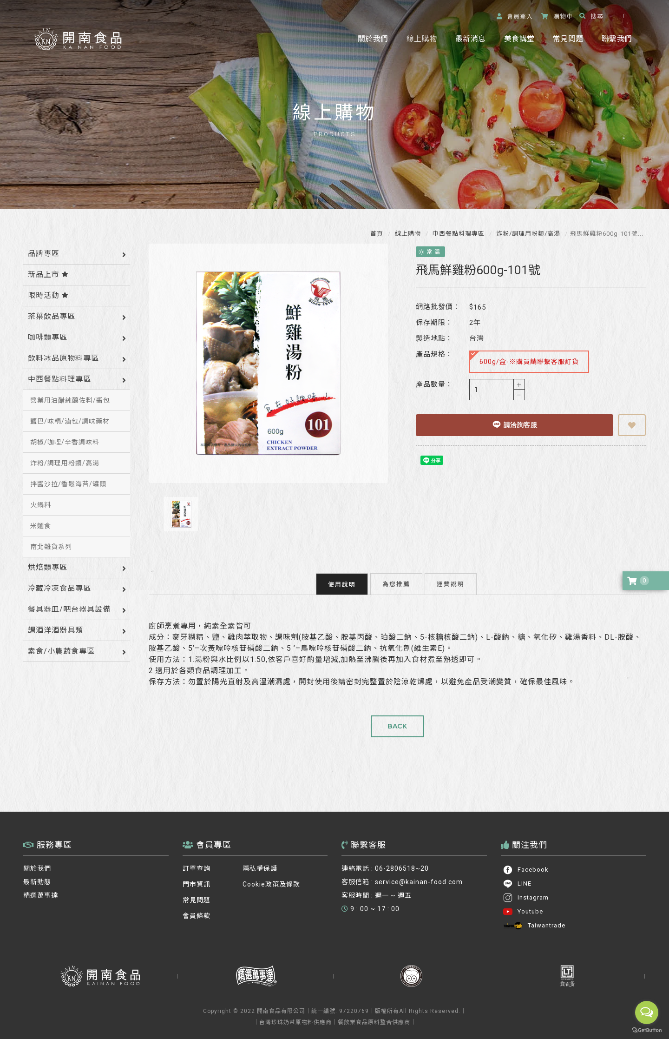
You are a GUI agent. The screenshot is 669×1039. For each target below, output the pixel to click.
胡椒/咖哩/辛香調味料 (64, 442)
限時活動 (48, 295)
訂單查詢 (196, 863)
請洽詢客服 (512, 424)
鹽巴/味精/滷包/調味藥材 (70, 421)
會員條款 (196, 911)
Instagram (526, 893)
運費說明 (451, 579)
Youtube (523, 907)
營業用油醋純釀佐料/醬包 (70, 400)
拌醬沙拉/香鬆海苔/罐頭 (68, 484)
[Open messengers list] (646, 1012)
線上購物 (422, 38)
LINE (517, 879)
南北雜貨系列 (51, 546)
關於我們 (373, 38)
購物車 (557, 16)
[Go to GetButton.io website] (647, 1029)
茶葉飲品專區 (51, 316)
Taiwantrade (534, 921)
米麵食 (40, 525)
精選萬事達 (40, 890)
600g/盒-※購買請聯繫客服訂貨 (520, 358)
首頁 (376, 233)
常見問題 (568, 38)
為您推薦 (396, 579)
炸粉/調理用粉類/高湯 (527, 233)
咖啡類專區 (47, 337)
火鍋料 (40, 505)
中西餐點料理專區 (458, 233)
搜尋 (591, 16)
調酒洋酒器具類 (55, 630)
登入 (515, 16)
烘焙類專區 (47, 567)
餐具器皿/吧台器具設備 (69, 609)
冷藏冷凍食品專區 (59, 588)
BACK (397, 721)
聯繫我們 (617, 38)
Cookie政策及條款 (271, 879)
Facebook (526, 865)
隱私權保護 (260, 863)
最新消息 (470, 38)
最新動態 (37, 877)
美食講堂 (519, 38)
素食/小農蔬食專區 (61, 651)
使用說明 (342, 579)
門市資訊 (196, 879)
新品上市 (48, 274)
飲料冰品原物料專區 (63, 358)
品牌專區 (43, 253)
